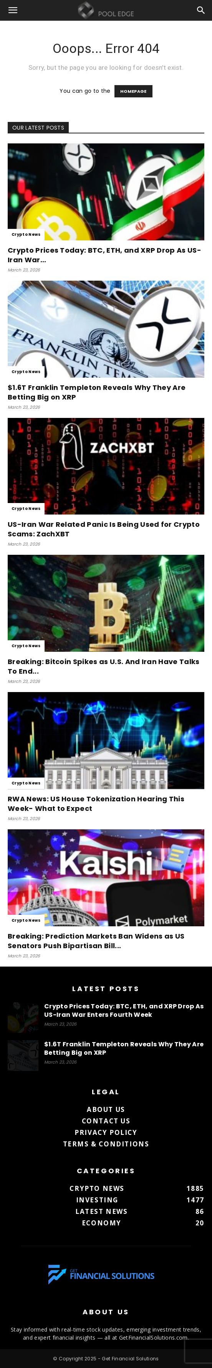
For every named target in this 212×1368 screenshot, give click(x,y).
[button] (13, 10)
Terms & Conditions (106, 1143)
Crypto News (26, 234)
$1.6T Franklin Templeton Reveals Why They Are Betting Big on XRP (124, 1048)
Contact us (106, 1120)
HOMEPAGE (133, 91)
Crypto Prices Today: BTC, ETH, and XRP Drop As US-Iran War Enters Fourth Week (124, 1010)
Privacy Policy (106, 1132)
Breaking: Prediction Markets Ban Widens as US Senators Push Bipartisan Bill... (96, 940)
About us (106, 1109)
